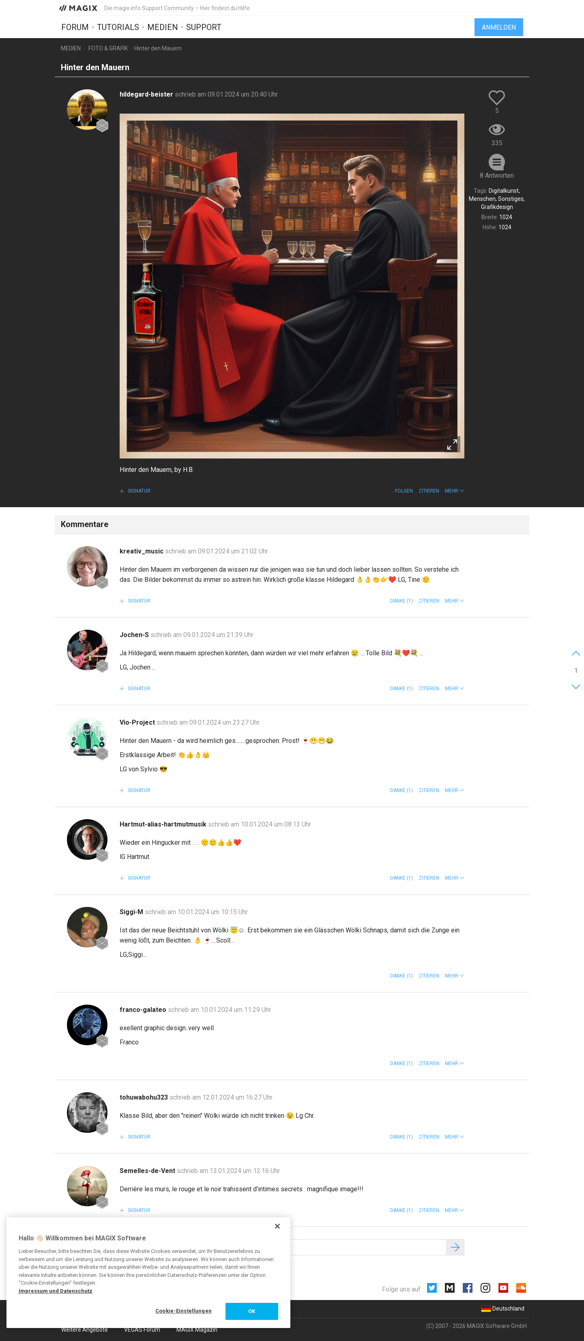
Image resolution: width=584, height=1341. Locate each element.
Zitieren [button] (429, 491)
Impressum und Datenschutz (55, 1291)
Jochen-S (135, 635)
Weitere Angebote (84, 1329)
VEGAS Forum (142, 1329)
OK (251, 1311)
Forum (75, 27)
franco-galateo (144, 1010)
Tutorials (118, 27)
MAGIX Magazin (196, 1329)
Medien (162, 27)
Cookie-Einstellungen (183, 1311)
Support (203, 27)
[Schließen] (277, 1226)
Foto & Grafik (108, 48)
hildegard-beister (147, 94)
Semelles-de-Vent (148, 1171)
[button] (454, 491)
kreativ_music (142, 551)
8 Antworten (497, 175)
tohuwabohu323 (145, 1097)
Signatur (138, 491)
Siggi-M (132, 912)
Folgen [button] (404, 491)
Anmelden (499, 27)
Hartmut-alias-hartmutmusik (164, 824)
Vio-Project (138, 722)
